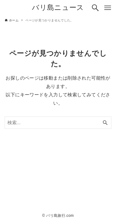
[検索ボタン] (95, 8)
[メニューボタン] (107, 8)
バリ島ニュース (58, 7)
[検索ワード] (58, 122)
